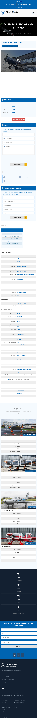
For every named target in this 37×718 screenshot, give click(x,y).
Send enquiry (17, 164)
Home (7, 33)
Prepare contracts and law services (22, 697)
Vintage (3, 704)
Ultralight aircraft (5, 707)
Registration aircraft (19, 695)
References (4, 714)
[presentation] (18, 158)
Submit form (17, 217)
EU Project (4, 682)
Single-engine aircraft (25, 33)
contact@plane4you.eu (9, 679)
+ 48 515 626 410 (11, 177)
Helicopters (4, 700)
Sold (2, 711)
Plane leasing (18, 704)
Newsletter (4, 717)
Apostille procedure (19, 700)
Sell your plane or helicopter (21, 693)
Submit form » (19, 646)
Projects (3, 709)
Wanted (16, 707)
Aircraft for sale (14, 33)
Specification (5, 225)
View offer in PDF (17, 119)
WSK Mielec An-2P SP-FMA (18, 35)
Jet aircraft (4, 702)
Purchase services (19, 702)
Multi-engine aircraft (6, 697)
